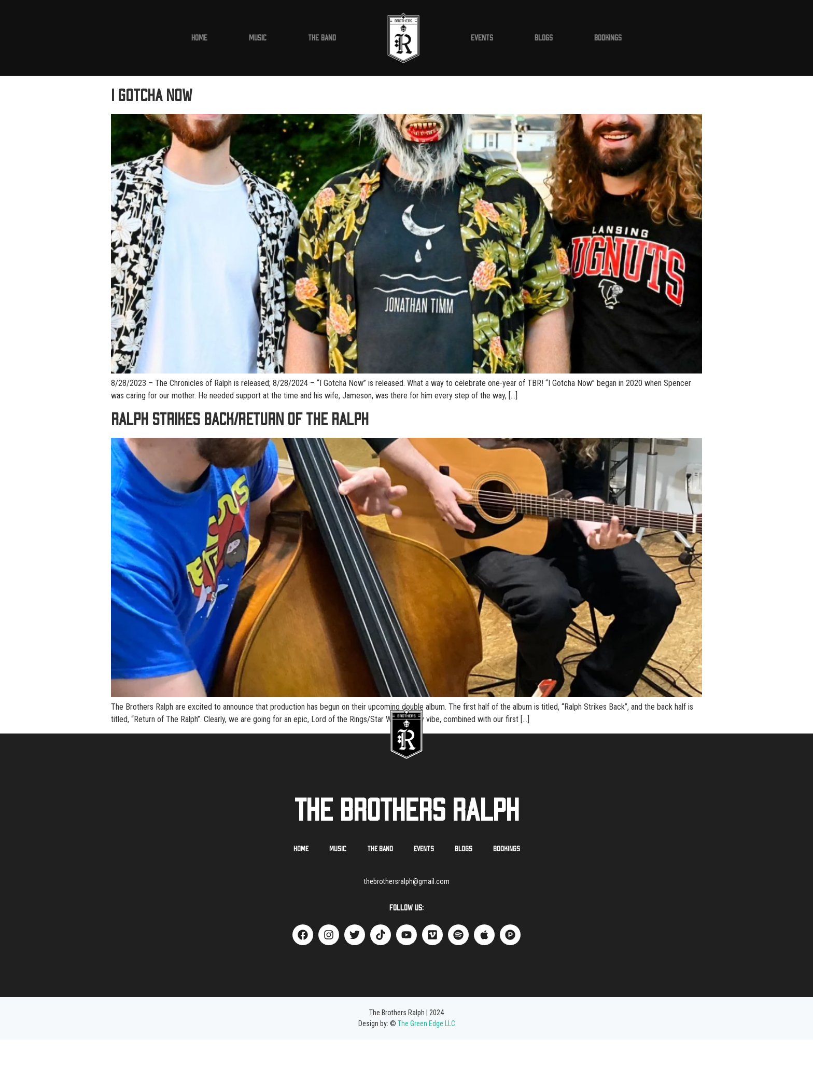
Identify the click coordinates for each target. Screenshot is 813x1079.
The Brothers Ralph (407, 850)
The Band (322, 38)
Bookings (608, 38)
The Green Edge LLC (426, 1063)
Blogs (544, 38)
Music (258, 38)
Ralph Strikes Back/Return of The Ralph (240, 459)
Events (482, 38)
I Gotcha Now (151, 135)
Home (199, 38)
